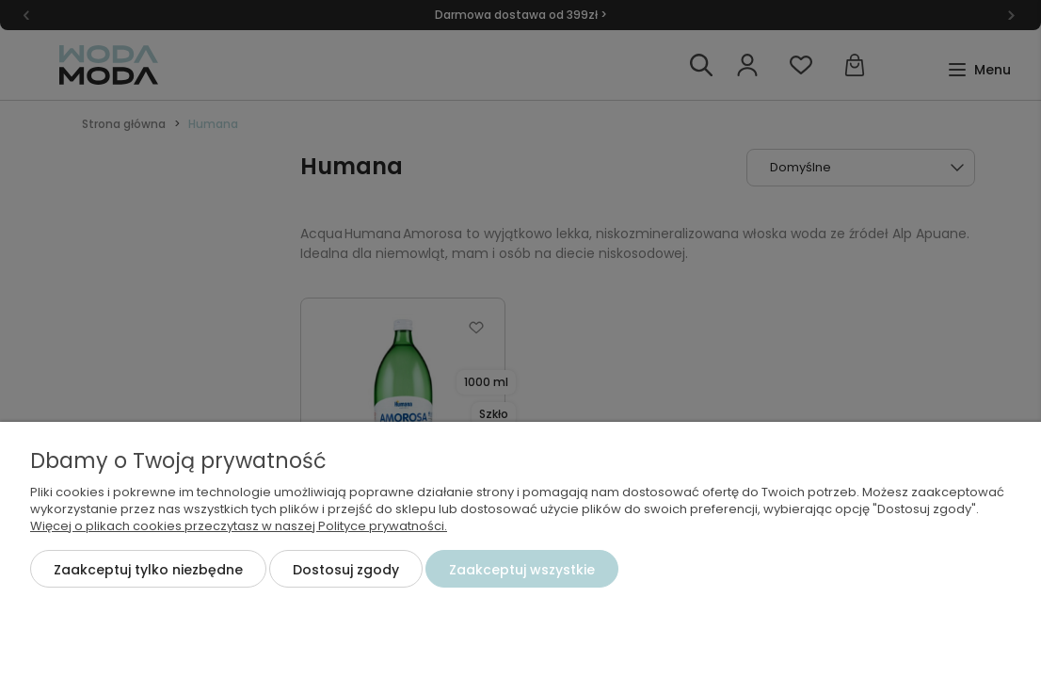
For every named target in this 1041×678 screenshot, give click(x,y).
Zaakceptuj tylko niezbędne (148, 569)
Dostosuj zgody (346, 569)
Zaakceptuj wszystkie (522, 569)
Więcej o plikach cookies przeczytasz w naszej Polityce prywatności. (238, 526)
